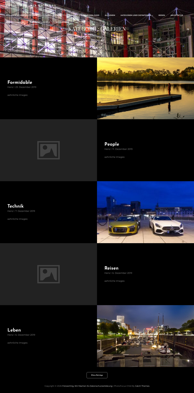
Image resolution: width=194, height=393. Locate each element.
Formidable (19, 82)
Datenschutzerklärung (101, 386)
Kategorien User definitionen (137, 15)
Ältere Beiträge (97, 375)
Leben (9, 22)
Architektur (176, 15)
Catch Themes (142, 386)
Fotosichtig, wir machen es (31, 5)
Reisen (161, 15)
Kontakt (73, 15)
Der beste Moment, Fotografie (21, 15)
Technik (33, 22)
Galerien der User (53, 15)
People (111, 144)
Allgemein (110, 15)
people (46, 22)
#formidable (62, 22)
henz (10, 87)
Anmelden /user (91, 15)
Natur (21, 22)
